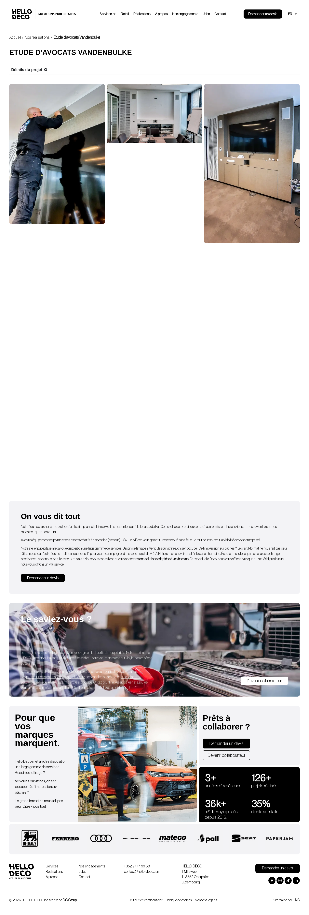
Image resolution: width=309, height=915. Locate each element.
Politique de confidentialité (145, 900)
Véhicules (155, 548)
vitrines (171, 548)
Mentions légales (206, 900)
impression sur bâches (219, 548)
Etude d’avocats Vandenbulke (76, 37)
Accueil (15, 37)
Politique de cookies (179, 900)
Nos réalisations (37, 37)
